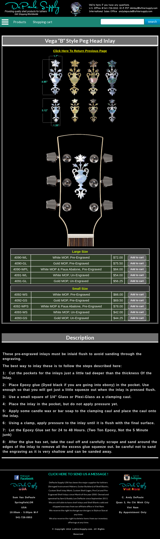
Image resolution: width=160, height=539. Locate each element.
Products (19, 22)
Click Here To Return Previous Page (80, 51)
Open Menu (5, 22)
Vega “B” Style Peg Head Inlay (80, 40)
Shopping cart (42, 22)
